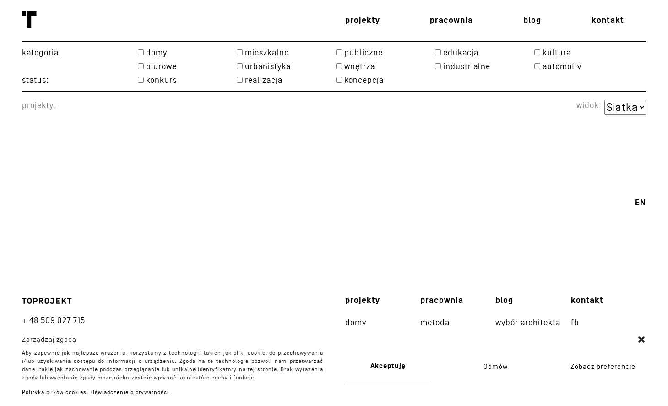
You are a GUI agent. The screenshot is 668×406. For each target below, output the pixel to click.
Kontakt (608, 20)
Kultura (557, 52)
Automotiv (562, 66)
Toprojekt (29, 19)
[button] (641, 339)
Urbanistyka (268, 66)
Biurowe (161, 66)
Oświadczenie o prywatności (130, 392)
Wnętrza (359, 66)
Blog (532, 20)
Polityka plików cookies (54, 392)
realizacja (263, 80)
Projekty (362, 20)
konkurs (161, 80)
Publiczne (363, 52)
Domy (156, 52)
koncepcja (364, 80)
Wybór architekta (527, 322)
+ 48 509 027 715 (53, 320)
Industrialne (466, 66)
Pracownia (451, 20)
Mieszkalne (267, 52)
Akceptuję (388, 366)
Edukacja (460, 52)
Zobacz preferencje (602, 366)
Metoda (435, 322)
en (640, 203)
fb (575, 322)
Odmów (495, 366)
